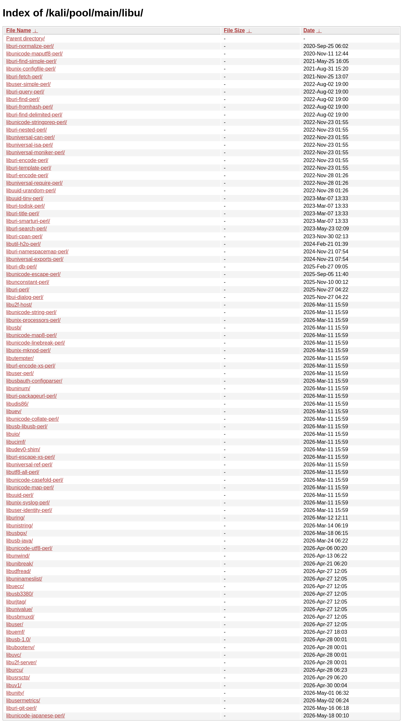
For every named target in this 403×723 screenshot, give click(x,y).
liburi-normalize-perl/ (30, 46)
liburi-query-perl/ (25, 92)
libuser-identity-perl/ (29, 510)
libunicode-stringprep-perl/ (36, 122)
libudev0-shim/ (23, 449)
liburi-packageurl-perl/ (31, 396)
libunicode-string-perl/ (31, 312)
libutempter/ (20, 358)
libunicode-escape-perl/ (33, 274)
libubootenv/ (20, 647)
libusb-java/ (19, 540)
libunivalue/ (19, 609)
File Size (234, 30)
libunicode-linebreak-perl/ (35, 343)
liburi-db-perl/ (21, 266)
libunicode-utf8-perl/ (29, 548)
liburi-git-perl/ (21, 708)
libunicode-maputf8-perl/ (34, 53)
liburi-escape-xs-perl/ (30, 457)
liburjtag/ (16, 602)
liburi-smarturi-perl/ (28, 221)
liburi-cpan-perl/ (24, 236)
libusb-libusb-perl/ (26, 426)
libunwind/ (18, 556)
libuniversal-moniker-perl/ (35, 152)
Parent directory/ (25, 38)
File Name (18, 30)
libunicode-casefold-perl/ (34, 480)
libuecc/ (15, 586)
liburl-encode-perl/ (27, 175)
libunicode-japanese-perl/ (35, 715)
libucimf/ (16, 442)
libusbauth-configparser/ (34, 381)
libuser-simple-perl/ (28, 84)
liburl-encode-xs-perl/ (30, 366)
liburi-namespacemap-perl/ (37, 251)
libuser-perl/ (20, 373)
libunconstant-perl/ (27, 282)
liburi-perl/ (17, 289)
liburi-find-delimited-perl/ (34, 114)
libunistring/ (19, 525)
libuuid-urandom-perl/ (31, 190)
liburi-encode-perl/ (27, 160)
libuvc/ (13, 655)
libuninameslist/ (24, 579)
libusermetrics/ (23, 700)
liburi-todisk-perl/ (25, 206)
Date (309, 30)
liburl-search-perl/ (26, 228)
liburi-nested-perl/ (26, 130)
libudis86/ (17, 404)
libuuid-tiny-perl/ (24, 198)
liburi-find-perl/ (22, 99)
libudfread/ (18, 571)
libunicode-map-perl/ (30, 487)
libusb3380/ (19, 594)
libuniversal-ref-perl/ (29, 464)
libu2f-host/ (19, 305)
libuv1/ (13, 685)
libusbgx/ (16, 533)
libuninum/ (18, 388)
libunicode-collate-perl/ (32, 419)
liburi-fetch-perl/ (24, 76)
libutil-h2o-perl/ (23, 244)
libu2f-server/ (21, 662)
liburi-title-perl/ (22, 213)
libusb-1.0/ (18, 639)
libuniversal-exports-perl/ (34, 259)
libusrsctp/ (18, 677)
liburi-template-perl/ (28, 168)
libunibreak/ (19, 563)
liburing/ (15, 518)
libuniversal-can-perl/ (30, 137)
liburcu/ (14, 670)
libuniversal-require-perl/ (34, 183)
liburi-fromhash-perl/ (29, 107)
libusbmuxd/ (20, 617)
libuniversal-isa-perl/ (29, 145)
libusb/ (13, 327)
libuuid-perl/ (19, 495)
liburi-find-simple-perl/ (31, 61)
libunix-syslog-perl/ (28, 502)
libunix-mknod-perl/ (28, 350)
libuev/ (13, 411)
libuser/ (14, 624)
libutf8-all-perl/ (22, 472)
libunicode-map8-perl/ (31, 335)
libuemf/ (15, 632)
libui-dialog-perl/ (24, 297)
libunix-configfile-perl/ (30, 69)
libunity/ (15, 693)
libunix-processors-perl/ (33, 320)
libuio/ (13, 434)
